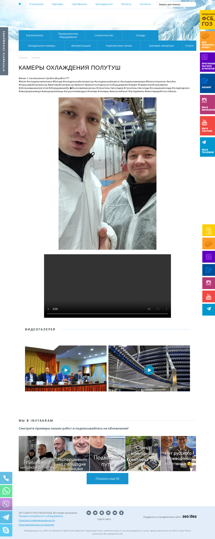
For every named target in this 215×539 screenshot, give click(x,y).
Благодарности (104, 4)
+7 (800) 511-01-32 (167, 20)
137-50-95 (167, 15)
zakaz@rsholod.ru (173, 25)
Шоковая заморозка (149, 45)
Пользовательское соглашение (36, 524)
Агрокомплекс (35, 35)
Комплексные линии (92, 45)
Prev (24, 370)
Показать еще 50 (107, 479)
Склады (140, 35)
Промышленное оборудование (68, 35)
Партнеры (57, 4)
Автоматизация (41, 45)
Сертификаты (79, 4)
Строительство (103, 35)
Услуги (187, 45)
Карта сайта (104, 519)
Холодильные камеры (177, 35)
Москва (82, 15)
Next (190, 370)
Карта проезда (89, 26)
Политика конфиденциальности (37, 520)
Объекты (126, 4)
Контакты (145, 4)
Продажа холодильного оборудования (41, 516)
